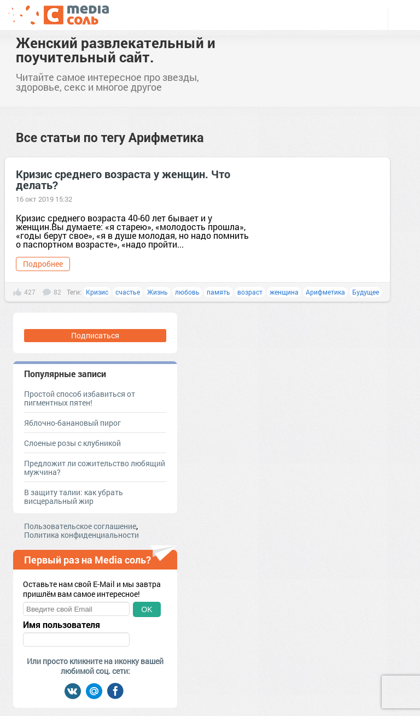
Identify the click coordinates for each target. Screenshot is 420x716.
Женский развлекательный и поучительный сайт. (115, 49)
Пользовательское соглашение (80, 526)
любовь (187, 291)
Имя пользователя (61, 625)
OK (146, 609)
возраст (249, 291)
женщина (284, 291)
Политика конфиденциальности (81, 535)
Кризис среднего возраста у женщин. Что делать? (123, 179)
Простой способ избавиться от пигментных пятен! (79, 398)
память (218, 291)
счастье (127, 291)
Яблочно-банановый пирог (72, 423)
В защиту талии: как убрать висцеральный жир (73, 496)
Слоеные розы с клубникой (72, 443)
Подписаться (95, 335)
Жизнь (157, 291)
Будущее (365, 291)
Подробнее (43, 264)
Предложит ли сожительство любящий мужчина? (94, 467)
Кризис (97, 291)
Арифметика (325, 291)
